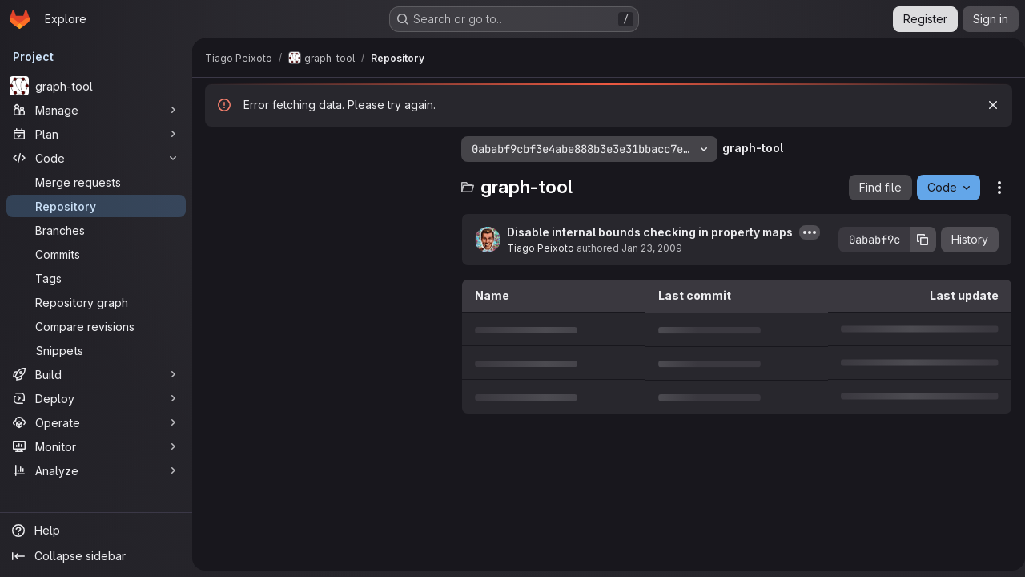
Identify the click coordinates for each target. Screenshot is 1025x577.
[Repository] (96, 206)
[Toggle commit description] (809, 232)
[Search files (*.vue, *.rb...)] (325, 181)
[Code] (96, 158)
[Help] (96, 530)
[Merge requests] (96, 182)
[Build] (96, 374)
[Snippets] (96, 350)
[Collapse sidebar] (96, 556)
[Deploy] (96, 398)
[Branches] (96, 230)
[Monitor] (96, 446)
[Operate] (96, 422)
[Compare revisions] (96, 326)
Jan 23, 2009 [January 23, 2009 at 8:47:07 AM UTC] (651, 248)
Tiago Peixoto (540, 248)
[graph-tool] (96, 86)
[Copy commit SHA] (917, 239)
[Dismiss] (986, 105)
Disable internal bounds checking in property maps (650, 232)
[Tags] (96, 278)
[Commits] (96, 254)
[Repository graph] (96, 302)
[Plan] (96, 134)
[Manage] (96, 110)
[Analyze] (96, 470)
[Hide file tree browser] (218, 149)
